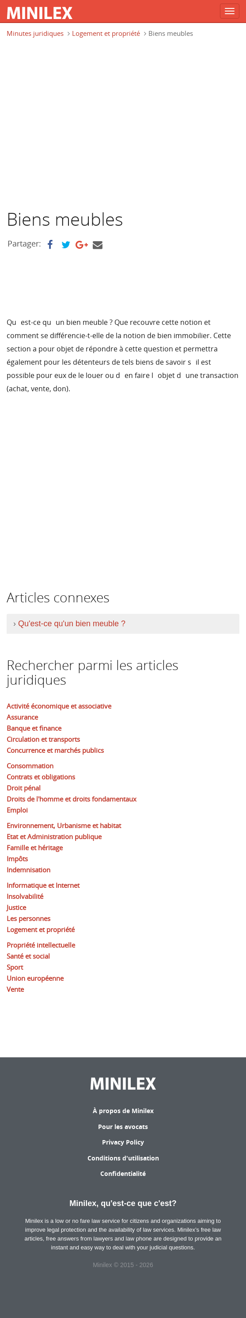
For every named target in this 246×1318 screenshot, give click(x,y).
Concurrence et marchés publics (55, 750)
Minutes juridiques (35, 33)
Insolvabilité (25, 896)
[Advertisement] (81, 127)
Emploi (17, 809)
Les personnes (28, 918)
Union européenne (35, 978)
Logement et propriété (106, 33)
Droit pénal (24, 787)
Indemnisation (28, 869)
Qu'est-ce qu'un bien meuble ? (71, 623)
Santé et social (28, 956)
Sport (15, 967)
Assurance (22, 717)
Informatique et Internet (43, 885)
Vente (15, 989)
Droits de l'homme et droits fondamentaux (71, 798)
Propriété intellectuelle (41, 944)
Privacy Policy (123, 1142)
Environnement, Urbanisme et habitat (64, 825)
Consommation (30, 765)
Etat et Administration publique (54, 836)
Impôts (17, 858)
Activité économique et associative (59, 705)
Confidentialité (123, 1173)
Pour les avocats (123, 1126)
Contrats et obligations (41, 776)
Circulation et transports (43, 739)
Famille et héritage (35, 847)
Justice (16, 907)
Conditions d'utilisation (123, 1158)
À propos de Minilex (123, 1110)
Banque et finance (34, 728)
